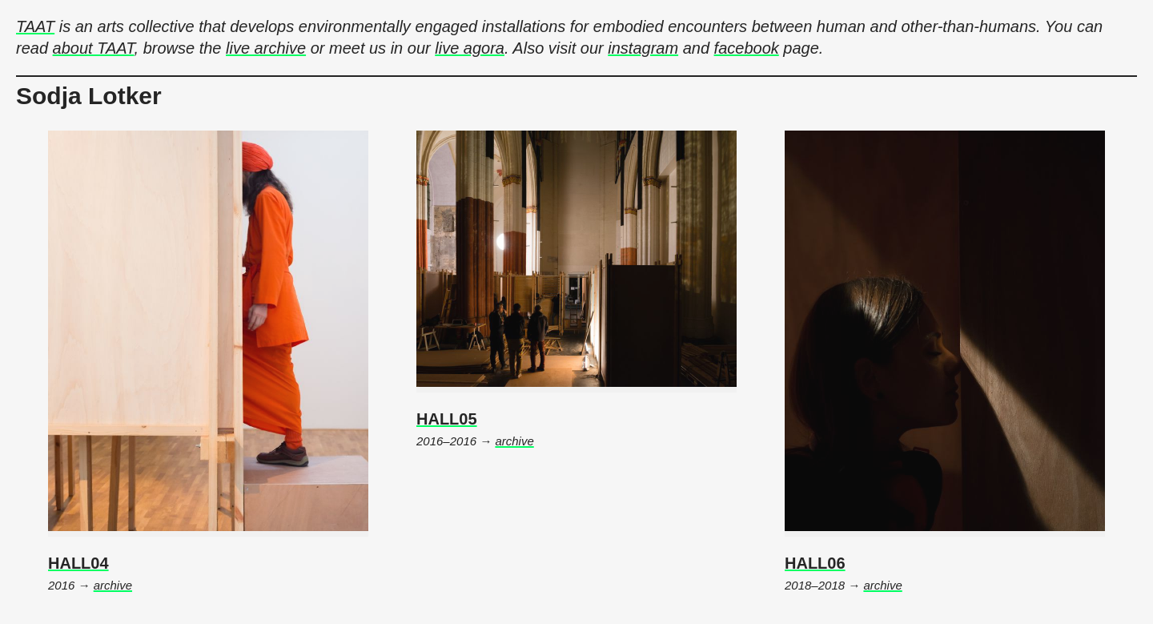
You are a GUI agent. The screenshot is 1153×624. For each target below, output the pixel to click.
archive (113, 585)
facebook (746, 48)
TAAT (35, 26)
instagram (643, 48)
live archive (266, 48)
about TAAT (94, 48)
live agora (469, 48)
